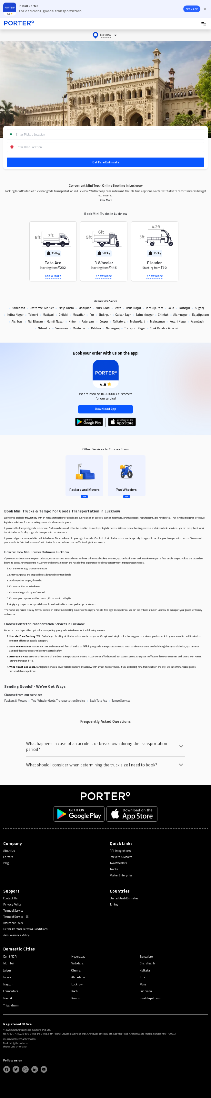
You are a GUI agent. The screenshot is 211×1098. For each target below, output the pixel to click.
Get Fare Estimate (105, 162)
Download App (105, 409)
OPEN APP (192, 9)
